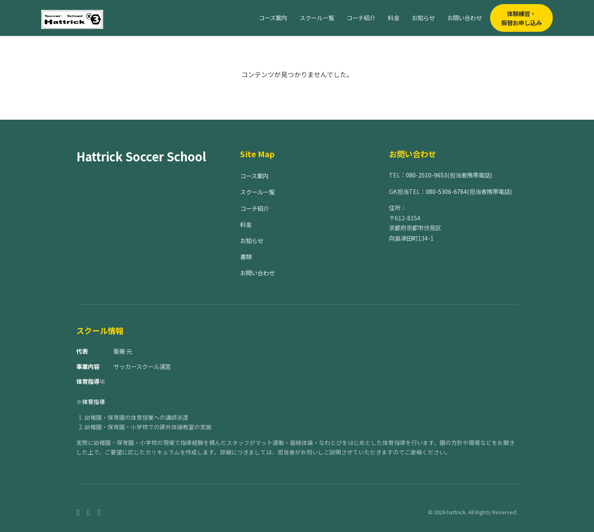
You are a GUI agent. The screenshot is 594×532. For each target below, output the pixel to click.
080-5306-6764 (446, 191)
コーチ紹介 (360, 17)
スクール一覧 (316, 17)
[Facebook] (78, 512)
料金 (393, 17)
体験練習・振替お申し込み (521, 18)
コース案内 (273, 17)
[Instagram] (88, 512)
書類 (246, 256)
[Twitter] (99, 512)
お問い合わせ (464, 17)
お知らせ (423, 17)
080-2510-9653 (426, 174)
